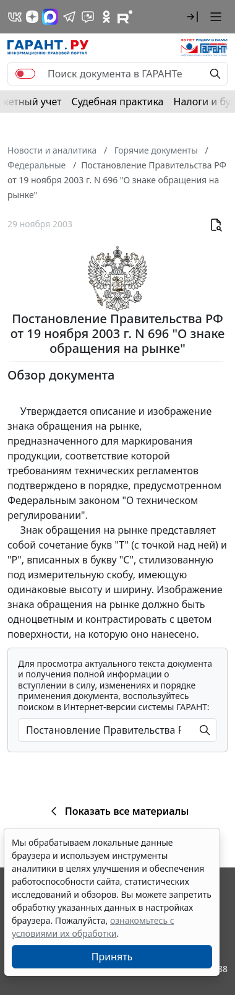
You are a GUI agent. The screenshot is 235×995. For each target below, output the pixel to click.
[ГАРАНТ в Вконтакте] (14, 16)
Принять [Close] (112, 956)
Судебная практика (117, 101)
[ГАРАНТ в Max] (50, 17)
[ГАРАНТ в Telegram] (69, 16)
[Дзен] (32, 17)
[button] (192, 16)
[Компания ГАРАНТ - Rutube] (125, 16)
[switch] (25, 74)
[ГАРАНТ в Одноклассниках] (106, 16)
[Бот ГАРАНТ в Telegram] (87, 16)
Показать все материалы (117, 811)
